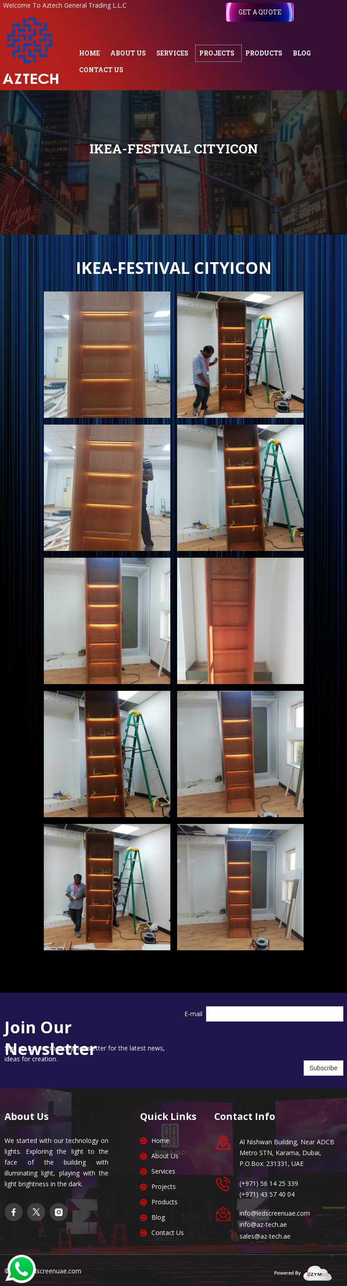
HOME (89, 53)
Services (163, 1171)
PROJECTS (216, 53)
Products (164, 1202)
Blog (158, 1217)
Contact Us (167, 1232)
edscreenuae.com (55, 1271)
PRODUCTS (263, 53)
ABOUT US (128, 53)
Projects (163, 1186)
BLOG (302, 53)
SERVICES (172, 53)
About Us (164, 1156)
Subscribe (323, 1068)
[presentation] (274, 1041)
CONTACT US (101, 69)
